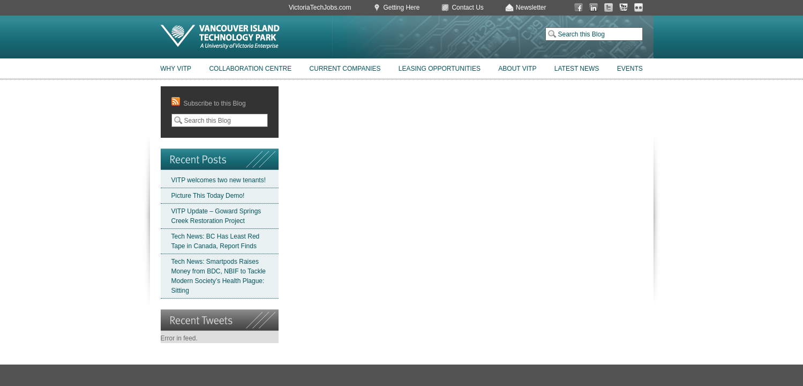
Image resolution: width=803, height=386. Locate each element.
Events (630, 68)
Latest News (576, 68)
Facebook (578, 8)
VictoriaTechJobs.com (320, 7)
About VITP (517, 68)
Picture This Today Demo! (208, 195)
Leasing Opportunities (440, 68)
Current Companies (345, 68)
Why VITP (175, 68)
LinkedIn (593, 8)
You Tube (623, 8)
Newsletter (531, 7)
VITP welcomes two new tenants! (218, 180)
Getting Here (401, 7)
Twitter (608, 8)
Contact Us (467, 7)
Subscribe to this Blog (215, 103)
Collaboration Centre (250, 68)
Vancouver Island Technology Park (220, 37)
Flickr (638, 8)
